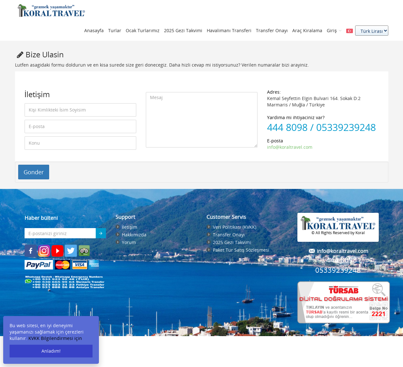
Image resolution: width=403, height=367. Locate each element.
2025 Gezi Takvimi (183, 30)
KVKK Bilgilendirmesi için (55, 338)
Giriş (334, 30)
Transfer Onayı (272, 30)
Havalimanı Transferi (229, 30)
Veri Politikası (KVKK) (235, 227)
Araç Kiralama (307, 30)
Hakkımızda (133, 235)
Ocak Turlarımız (143, 30)
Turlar (114, 30)
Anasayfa (94, 30)
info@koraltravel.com (289, 147)
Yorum (128, 242)
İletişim (128, 227)
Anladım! (51, 351)
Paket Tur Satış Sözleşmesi (242, 250)
